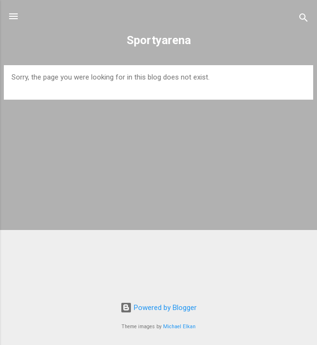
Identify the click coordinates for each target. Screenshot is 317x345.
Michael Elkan (179, 326)
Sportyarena (159, 40)
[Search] (303, 19)
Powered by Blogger (158, 307)
